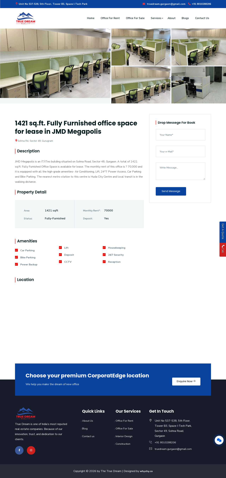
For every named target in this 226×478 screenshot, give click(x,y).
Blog (85, 428)
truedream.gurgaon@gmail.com (163, 4)
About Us (88, 421)
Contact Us (202, 18)
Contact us (88, 436)
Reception (112, 262)
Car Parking (25, 250)
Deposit (66, 255)
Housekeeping (114, 247)
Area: (27, 210)
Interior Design (125, 436)
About (172, 18)
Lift (64, 247)
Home (90, 18)
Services (156, 18)
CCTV (65, 262)
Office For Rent (110, 18)
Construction (123, 444)
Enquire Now (182, 379)
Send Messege (173, 192)
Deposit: (88, 218)
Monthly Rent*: (92, 210)
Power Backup (26, 264)
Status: (28, 218)
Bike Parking (25, 257)
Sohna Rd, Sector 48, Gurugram (34, 141)
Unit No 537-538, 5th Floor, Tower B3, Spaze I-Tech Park (51, 4)
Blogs (185, 18)
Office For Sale (135, 18)
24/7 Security (113, 255)
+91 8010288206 (199, 4)
